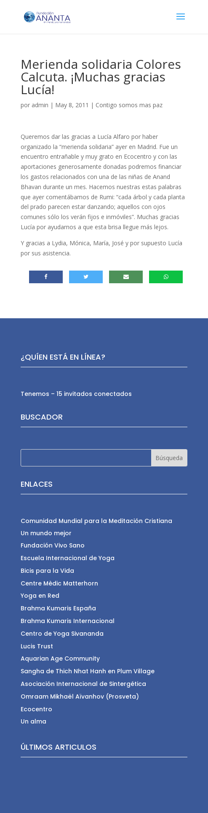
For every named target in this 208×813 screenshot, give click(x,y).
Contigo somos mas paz (129, 105)
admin (40, 105)
